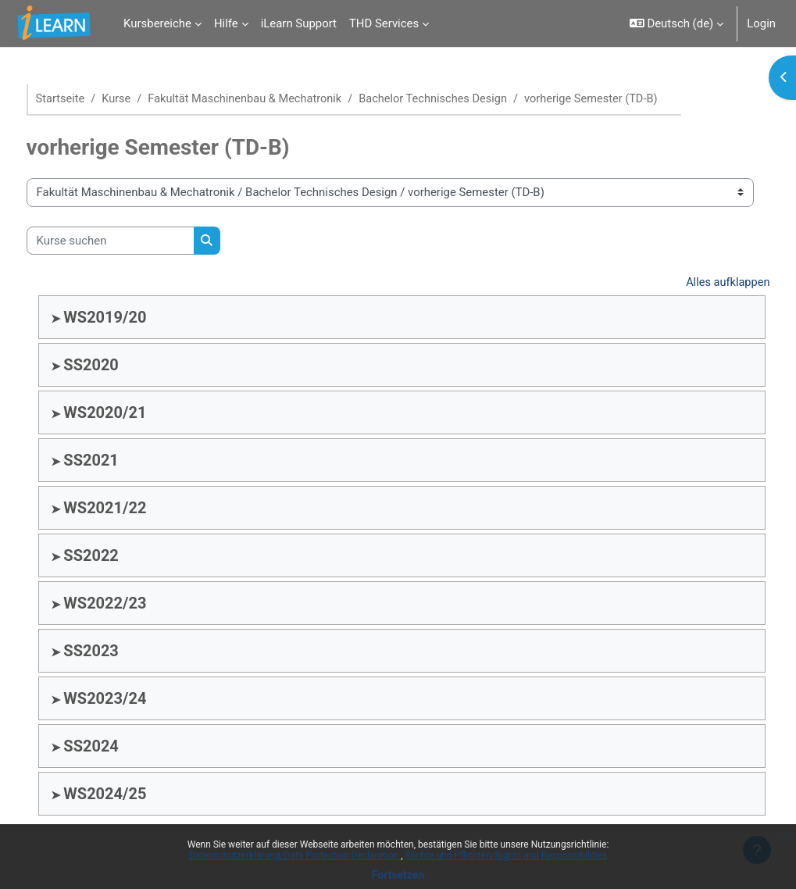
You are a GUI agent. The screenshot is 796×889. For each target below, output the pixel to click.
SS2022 (120, 556)
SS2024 (120, 746)
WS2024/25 (134, 794)
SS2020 (120, 365)
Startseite (90, 99)
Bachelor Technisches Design (471, 99)
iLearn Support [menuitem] (299, 23)
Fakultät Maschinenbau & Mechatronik (279, 99)
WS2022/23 (134, 603)
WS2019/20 (134, 318)
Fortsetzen (398, 875)
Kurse (147, 99)
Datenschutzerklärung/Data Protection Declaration (295, 855)
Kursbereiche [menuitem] (157, 23)
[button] (676, 23)
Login (761, 23)
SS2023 (120, 651)
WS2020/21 (134, 413)
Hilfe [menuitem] (226, 23)
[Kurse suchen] (139, 241)
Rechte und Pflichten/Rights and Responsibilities (506, 855)
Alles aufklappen (698, 284)
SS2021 (120, 461)
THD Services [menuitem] (384, 23)
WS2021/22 (134, 508)
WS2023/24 (134, 699)
